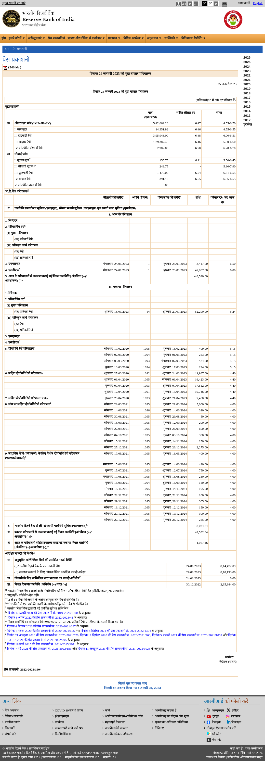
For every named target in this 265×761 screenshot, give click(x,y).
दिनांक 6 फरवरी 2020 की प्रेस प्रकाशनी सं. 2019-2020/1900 (43, 613)
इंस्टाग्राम (235, 716)
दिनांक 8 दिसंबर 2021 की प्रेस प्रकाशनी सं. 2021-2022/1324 (116, 631)
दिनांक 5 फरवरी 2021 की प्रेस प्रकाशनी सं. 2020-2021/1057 (187, 635)
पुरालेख (247, 124)
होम (3, 38)
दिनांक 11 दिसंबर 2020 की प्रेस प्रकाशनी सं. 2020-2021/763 (115, 635)
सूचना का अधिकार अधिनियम (171, 722)
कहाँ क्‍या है (236, 748)
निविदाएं (159, 728)
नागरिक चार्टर (12, 722)
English (258, 3)
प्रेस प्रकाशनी (20, 49)
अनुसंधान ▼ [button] (154, 38)
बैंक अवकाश (12, 710)
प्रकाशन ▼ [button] (114, 38)
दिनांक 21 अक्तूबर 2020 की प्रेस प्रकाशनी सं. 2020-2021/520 (43, 635)
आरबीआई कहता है (165, 710)
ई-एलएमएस (62, 716)
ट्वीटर (235, 710)
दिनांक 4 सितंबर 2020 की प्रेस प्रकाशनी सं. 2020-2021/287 (41, 626)
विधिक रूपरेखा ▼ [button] (133, 38)
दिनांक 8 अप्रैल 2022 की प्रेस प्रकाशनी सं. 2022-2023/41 (40, 617)
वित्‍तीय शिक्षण (63, 734)
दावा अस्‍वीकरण (254, 748)
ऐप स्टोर (216, 740)
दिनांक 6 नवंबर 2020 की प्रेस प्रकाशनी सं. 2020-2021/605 (41, 631)
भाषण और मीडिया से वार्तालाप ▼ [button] (86, 38)
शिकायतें (9, 728)
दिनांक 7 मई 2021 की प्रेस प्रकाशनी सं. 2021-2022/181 (39, 648)
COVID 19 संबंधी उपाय (69, 710)
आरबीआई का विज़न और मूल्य (172, 716)
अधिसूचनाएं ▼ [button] (36, 38)
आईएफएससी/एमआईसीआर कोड (124, 716)
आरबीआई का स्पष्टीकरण (118, 734)
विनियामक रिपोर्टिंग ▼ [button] (193, 38)
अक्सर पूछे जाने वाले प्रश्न (69, 728)
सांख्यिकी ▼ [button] (171, 38)
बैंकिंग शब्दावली (14, 716)
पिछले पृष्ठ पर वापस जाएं (132, 683)
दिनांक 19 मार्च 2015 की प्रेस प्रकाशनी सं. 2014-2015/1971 (41, 644)
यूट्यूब (215, 716)
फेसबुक (216, 722)
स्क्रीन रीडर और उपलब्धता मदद (245, 757)
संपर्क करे (10, 734)
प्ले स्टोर (216, 734)
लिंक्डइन (236, 722)
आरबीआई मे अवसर (116, 728)
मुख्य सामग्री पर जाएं (14, 3)
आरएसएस (218, 710)
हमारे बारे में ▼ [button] (17, 38)
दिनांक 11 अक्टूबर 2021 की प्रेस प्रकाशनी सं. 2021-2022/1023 (114, 648)
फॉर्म (107, 710)
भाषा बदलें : (245, 3)
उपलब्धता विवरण (215, 757)
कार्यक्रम (59, 722)
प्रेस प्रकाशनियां (56, 38)
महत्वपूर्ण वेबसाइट (115, 722)
